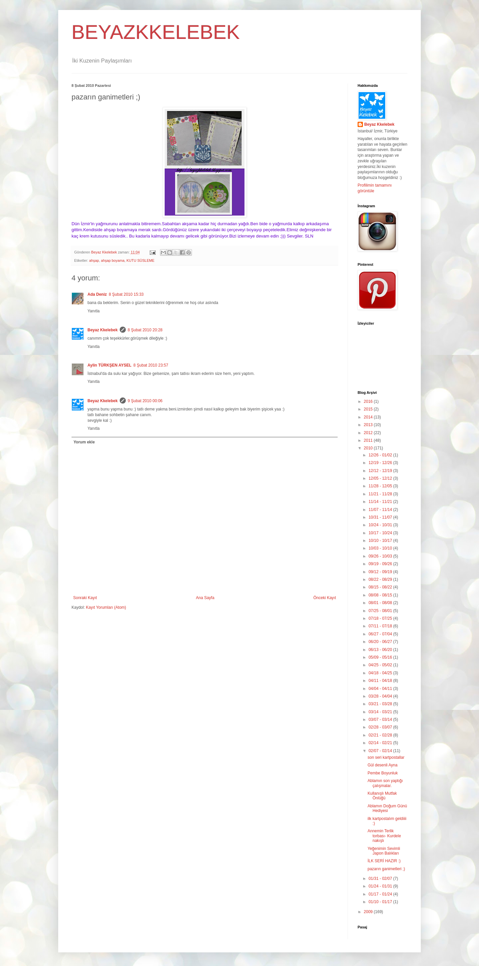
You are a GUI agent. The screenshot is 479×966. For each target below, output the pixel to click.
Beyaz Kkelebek (102, 330)
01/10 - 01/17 (381, 901)
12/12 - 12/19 (381, 470)
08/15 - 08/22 (381, 587)
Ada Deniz (97, 294)
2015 (369, 409)
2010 (369, 448)
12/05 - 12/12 (381, 478)
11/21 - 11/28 (381, 494)
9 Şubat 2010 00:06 (145, 401)
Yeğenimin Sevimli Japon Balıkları (384, 851)
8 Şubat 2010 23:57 (150, 365)
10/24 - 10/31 (381, 525)
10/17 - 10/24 (381, 533)
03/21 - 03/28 (381, 704)
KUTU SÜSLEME (140, 260)
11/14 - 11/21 (381, 501)
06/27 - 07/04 (381, 634)
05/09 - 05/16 (381, 657)
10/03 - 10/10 (381, 548)
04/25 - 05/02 (381, 665)
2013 (369, 424)
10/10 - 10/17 (381, 540)
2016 (369, 401)
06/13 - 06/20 (381, 649)
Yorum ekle (84, 442)
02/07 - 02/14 (381, 750)
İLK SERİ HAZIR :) (384, 861)
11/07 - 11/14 (381, 509)
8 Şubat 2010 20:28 (145, 330)
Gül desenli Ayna (383, 765)
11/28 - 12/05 (381, 486)
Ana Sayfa (205, 597)
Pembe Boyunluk (383, 773)
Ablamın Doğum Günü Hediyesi (387, 808)
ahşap (94, 260)
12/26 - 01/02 (381, 455)
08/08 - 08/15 (381, 595)
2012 (369, 432)
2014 (369, 417)
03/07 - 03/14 (381, 719)
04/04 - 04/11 (381, 688)
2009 (369, 911)
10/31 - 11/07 (381, 517)
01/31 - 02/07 (381, 878)
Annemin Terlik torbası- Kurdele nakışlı (384, 836)
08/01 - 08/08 (381, 602)
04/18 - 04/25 (381, 673)
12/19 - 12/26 (381, 462)
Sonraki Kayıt (85, 597)
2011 (369, 440)
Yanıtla (93, 311)
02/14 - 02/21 (381, 742)
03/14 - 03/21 (381, 712)
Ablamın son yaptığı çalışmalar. (385, 783)
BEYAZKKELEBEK (156, 32)
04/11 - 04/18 (381, 680)
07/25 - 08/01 (381, 610)
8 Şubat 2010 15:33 (126, 294)
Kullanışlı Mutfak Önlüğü (382, 795)
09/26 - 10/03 (381, 556)
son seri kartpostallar (386, 757)
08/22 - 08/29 (381, 579)
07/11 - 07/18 (381, 626)
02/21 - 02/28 (381, 735)
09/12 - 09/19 (381, 571)
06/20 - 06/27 (381, 641)
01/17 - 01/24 (381, 894)
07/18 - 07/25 (381, 618)
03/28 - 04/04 (381, 696)
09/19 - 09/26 (381, 564)
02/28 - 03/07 (381, 727)
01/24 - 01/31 (381, 886)
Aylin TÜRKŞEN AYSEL (109, 365)
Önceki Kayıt (324, 597)
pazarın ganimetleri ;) (386, 869)
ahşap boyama (112, 260)
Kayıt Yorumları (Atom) (106, 607)
